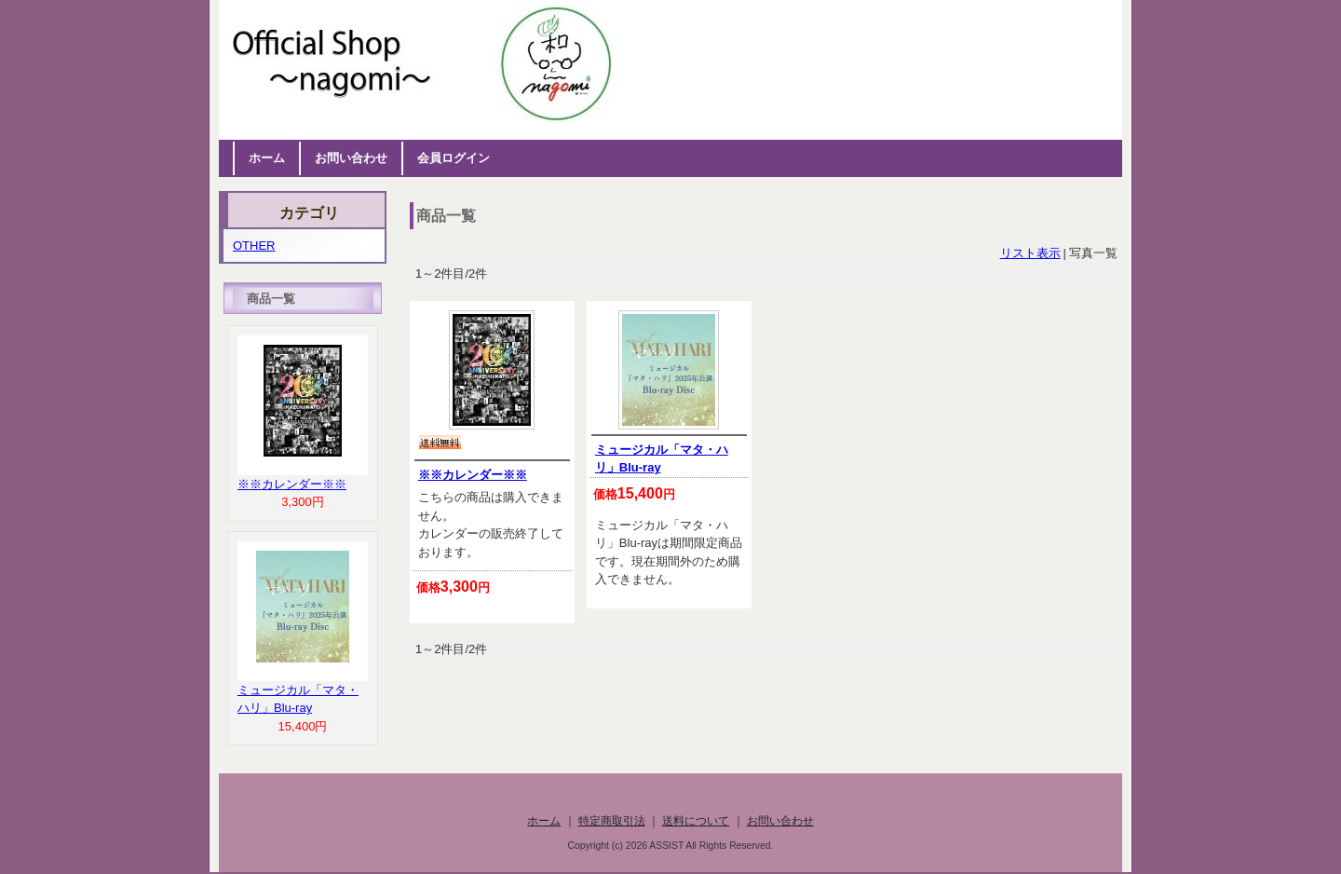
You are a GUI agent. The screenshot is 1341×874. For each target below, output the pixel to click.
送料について (695, 820)
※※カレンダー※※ (472, 475)
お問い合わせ (351, 158)
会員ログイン (453, 158)
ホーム (267, 158)
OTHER (254, 246)
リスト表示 (1030, 253)
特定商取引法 (611, 820)
